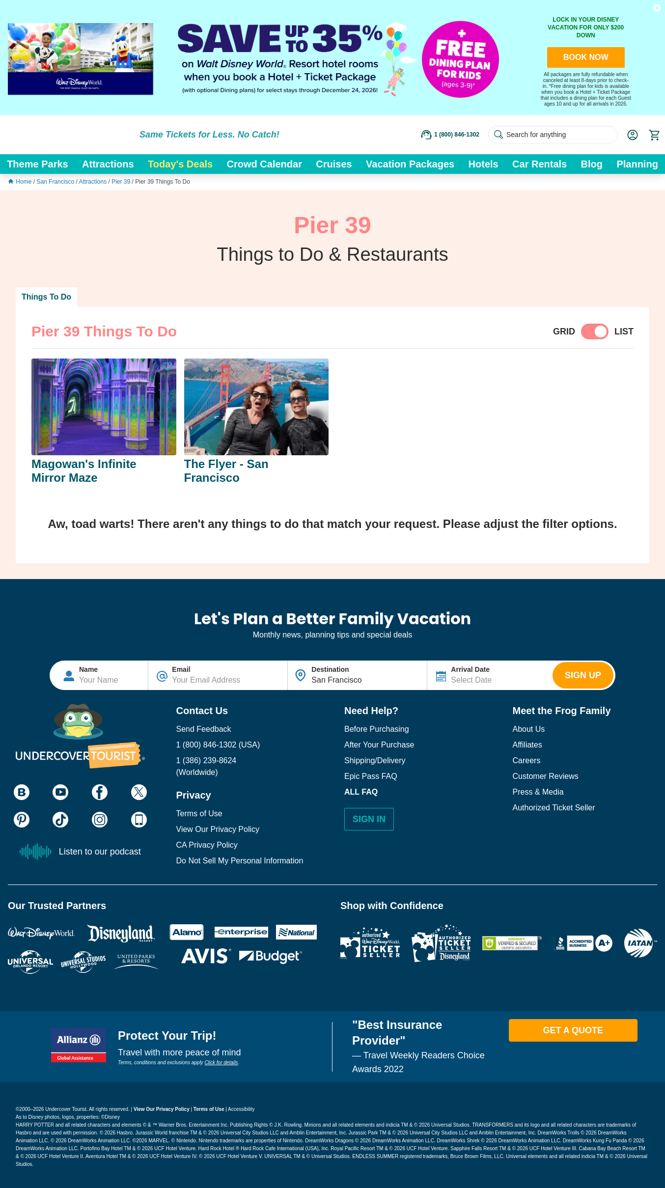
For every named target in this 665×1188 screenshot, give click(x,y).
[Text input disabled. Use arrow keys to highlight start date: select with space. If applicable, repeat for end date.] (490, 675)
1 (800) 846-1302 (206, 745)
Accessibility (241, 1109)
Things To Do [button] (46, 297)
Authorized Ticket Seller (554, 807)
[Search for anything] (553, 134)
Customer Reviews (546, 776)
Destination (330, 669)
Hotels (484, 164)
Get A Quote (573, 1030)
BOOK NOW (586, 57)
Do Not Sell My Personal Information (240, 860)
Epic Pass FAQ (370, 776)
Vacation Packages (410, 164)
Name (88, 669)
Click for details (221, 1062)
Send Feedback (203, 729)
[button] (657, 8)
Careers (527, 760)
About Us (529, 729)
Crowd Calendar (264, 164)
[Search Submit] (498, 134)
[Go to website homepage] (69, 134)
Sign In (369, 819)
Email (181, 669)
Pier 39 (121, 181)
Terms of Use (199, 813)
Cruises (334, 164)
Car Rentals (539, 164)
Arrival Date (470, 669)
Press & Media (538, 792)
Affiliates (527, 745)
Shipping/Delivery (375, 760)
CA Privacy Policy (207, 845)
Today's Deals (180, 164)
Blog (592, 164)
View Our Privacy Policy (218, 829)
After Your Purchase (379, 745)
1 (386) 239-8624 (206, 760)
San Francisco (56, 181)
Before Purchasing (376, 729)
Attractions (108, 164)
